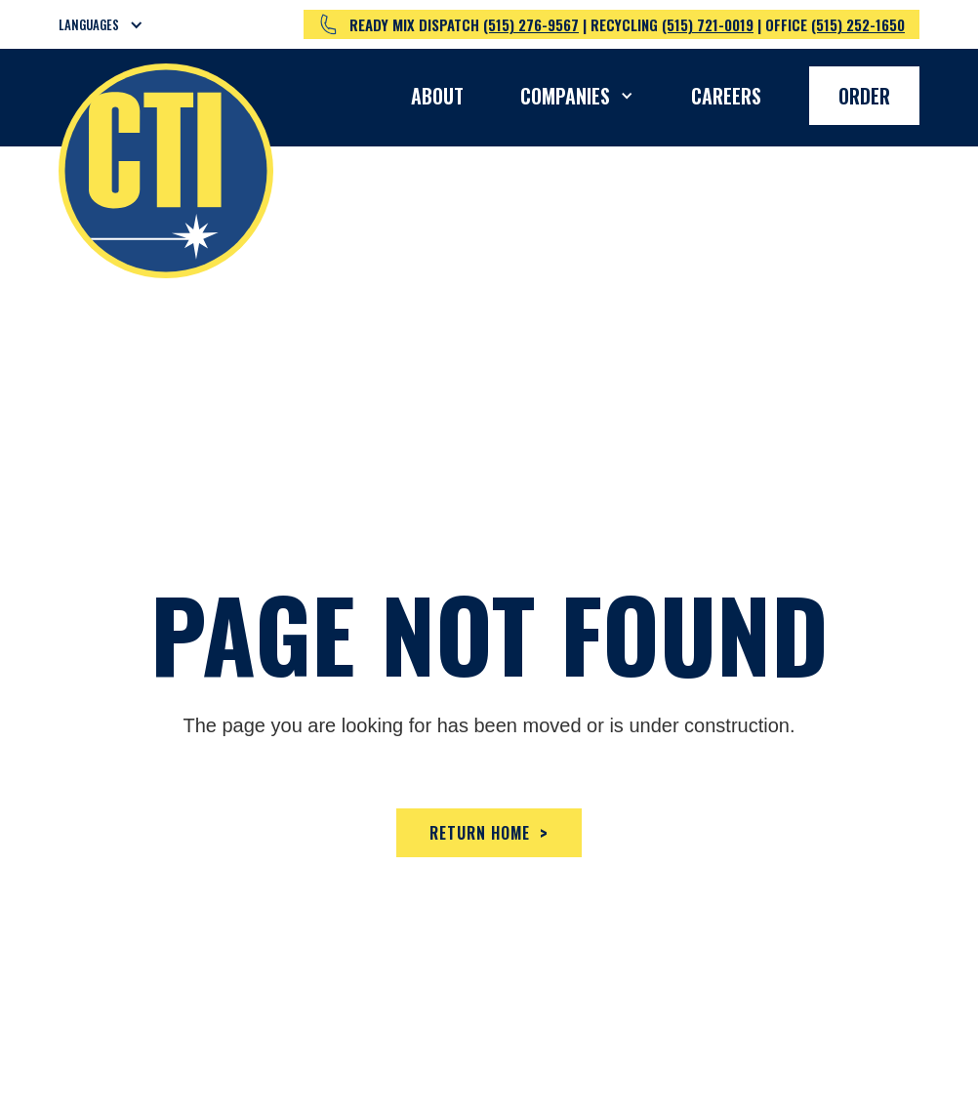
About (437, 95)
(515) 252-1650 (858, 24)
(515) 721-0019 (708, 24)
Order (864, 95)
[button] (113, 24)
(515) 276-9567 (531, 24)
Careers (726, 95)
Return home (489, 832)
